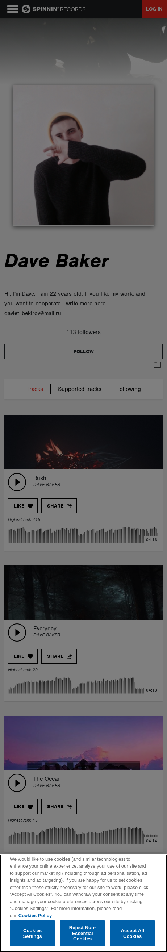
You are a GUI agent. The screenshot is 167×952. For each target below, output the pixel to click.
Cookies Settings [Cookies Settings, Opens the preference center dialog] (32, 933)
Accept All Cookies (132, 933)
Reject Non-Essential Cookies (82, 933)
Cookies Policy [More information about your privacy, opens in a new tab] (35, 915)
